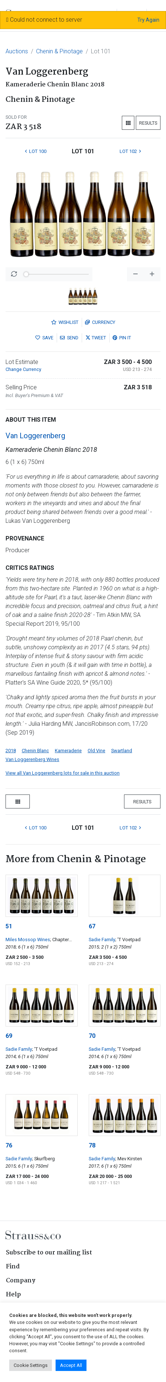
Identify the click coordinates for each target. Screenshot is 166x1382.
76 (9, 1145)
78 (92, 1145)
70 (92, 1035)
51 (9, 926)
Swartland (121, 750)
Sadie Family (102, 939)
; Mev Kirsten (128, 1158)
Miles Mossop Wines (28, 939)
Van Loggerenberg (35, 435)
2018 (11, 750)
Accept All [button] (71, 1365)
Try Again (148, 20)
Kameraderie (68, 750)
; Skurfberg (43, 1158)
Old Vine (96, 750)
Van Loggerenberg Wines (32, 759)
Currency (100, 322)
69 (9, 1035)
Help (13, 1295)
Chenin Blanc (35, 750)
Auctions (17, 51)
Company (20, 1281)
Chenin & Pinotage (59, 51)
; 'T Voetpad (128, 939)
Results (148, 123)
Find (13, 1267)
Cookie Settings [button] (30, 1365)
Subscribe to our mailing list (49, 1253)
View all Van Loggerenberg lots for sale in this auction (63, 773)
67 (92, 926)
